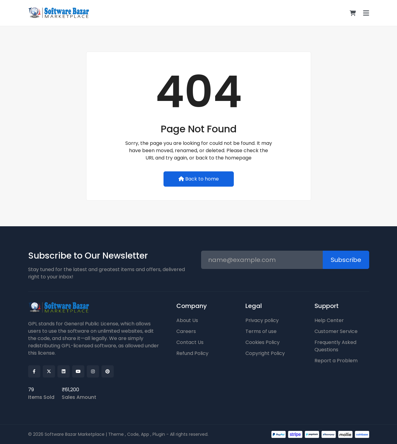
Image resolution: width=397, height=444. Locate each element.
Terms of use (261, 331)
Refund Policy (192, 353)
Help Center (329, 320)
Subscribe (346, 260)
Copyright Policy (265, 353)
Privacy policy (262, 320)
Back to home (198, 178)
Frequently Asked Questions (335, 346)
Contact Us (190, 342)
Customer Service (336, 331)
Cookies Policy (262, 342)
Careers (186, 331)
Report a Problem (336, 360)
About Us (187, 320)
